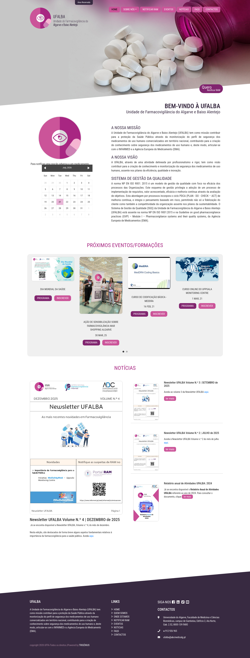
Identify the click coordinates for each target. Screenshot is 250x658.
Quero (211, 88)
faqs (197, 9)
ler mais (170, 398)
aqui (91, 536)
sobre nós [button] (129, 9)
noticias (118, 627)
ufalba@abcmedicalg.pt (174, 637)
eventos (168, 9)
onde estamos (122, 616)
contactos (212, 9)
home (115, 9)
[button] (123, 351)
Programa (43, 298)
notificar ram (150, 9)
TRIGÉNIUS (84, 645)
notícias (184, 9)
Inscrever (63, 298)
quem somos (120, 613)
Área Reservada (84, 2)
